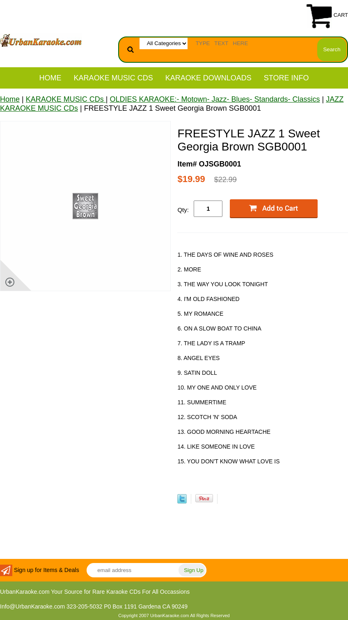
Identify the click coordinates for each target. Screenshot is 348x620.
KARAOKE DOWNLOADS (208, 78)
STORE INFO (286, 78)
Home (50, 78)
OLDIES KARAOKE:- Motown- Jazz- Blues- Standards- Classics (215, 99)
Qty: (183, 209)
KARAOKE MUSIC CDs (113, 78)
